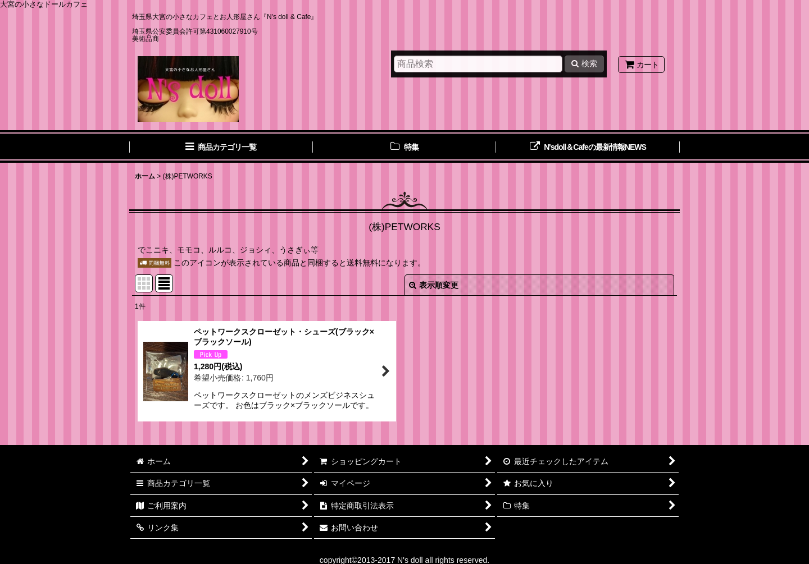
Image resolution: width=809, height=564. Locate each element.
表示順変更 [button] (433, 285)
